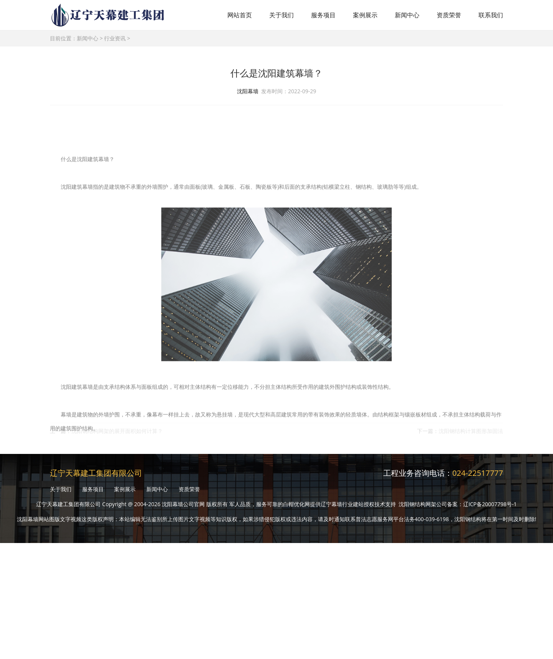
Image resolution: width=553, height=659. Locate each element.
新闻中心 (407, 15)
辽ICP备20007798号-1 (490, 504)
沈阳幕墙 (247, 92)
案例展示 (365, 15)
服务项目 (323, 15)
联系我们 (490, 15)
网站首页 (239, 15)
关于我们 (281, 15)
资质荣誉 (449, 15)
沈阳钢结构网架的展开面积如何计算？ (117, 434)
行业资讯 (115, 38)
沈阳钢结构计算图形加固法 (471, 434)
